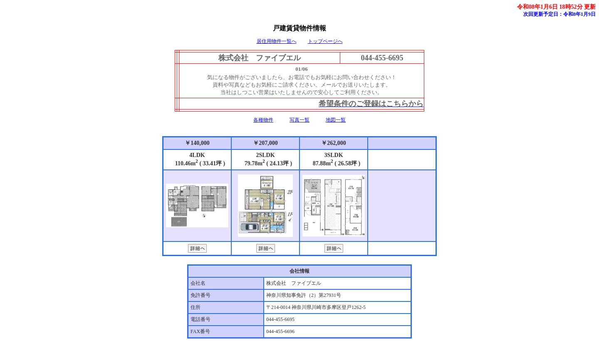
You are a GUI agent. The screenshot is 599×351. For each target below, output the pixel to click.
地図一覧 (336, 120)
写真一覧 (299, 120)
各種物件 (263, 120)
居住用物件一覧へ (277, 41)
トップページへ (325, 41)
